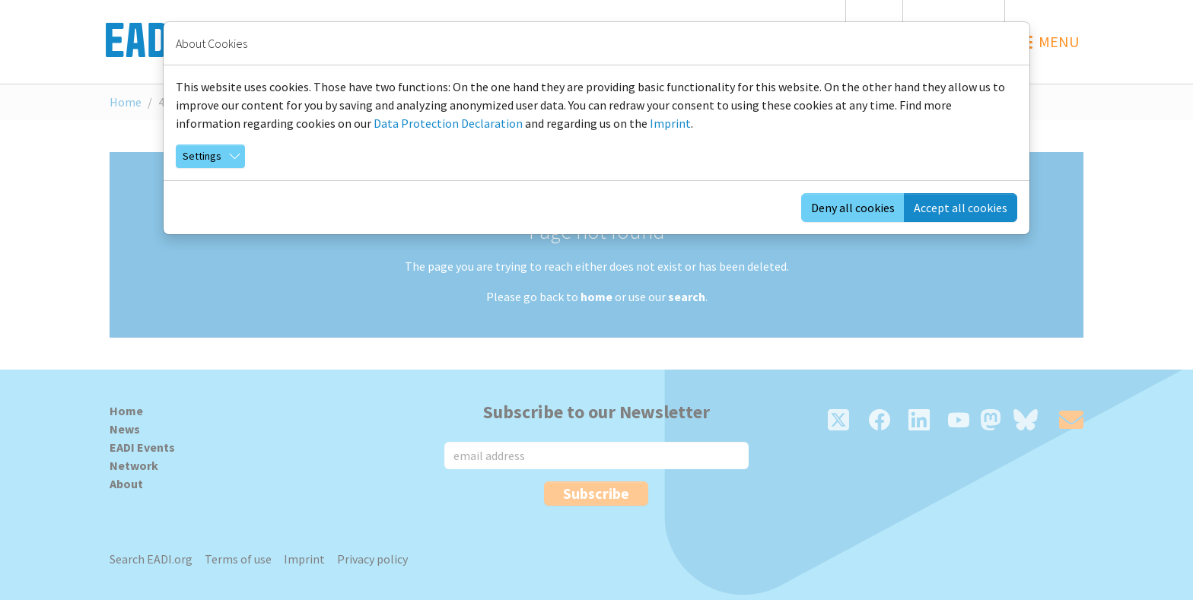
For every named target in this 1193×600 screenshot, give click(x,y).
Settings (202, 156)
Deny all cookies (853, 207)
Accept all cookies (960, 207)
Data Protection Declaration (448, 123)
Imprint (670, 123)
